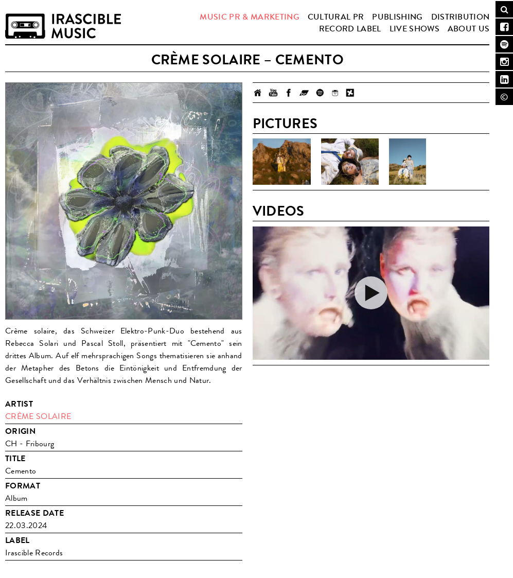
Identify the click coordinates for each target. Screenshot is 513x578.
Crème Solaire (38, 416)
